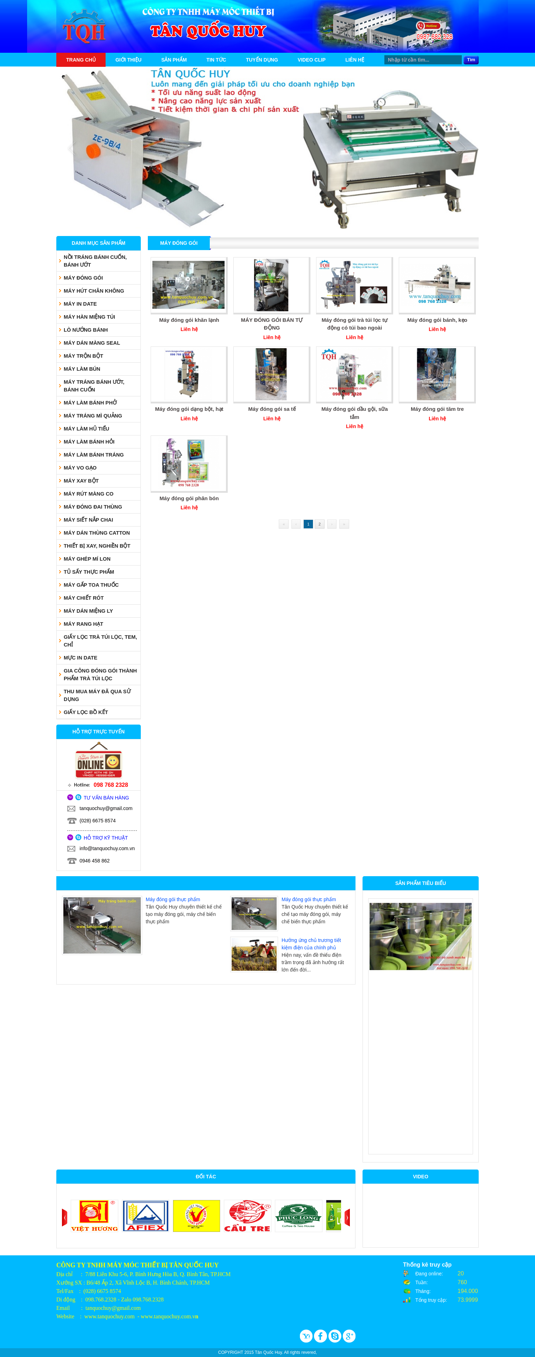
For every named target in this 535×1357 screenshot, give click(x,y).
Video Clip (312, 60)
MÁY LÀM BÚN (82, 369)
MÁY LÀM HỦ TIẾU (86, 429)
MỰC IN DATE (80, 658)
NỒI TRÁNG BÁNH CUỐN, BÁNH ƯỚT (95, 261)
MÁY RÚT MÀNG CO (88, 494)
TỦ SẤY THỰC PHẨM (89, 572)
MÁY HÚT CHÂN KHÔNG (94, 291)
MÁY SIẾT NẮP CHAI (88, 520)
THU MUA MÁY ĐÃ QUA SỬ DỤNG (97, 695)
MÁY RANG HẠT (83, 624)
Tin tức (216, 60)
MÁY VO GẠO (80, 468)
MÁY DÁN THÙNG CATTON (97, 533)
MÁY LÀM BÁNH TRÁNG (94, 455)
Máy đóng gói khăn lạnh (189, 320)
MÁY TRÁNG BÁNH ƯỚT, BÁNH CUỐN (94, 386)
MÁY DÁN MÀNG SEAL (92, 343)
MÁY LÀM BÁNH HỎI (89, 442)
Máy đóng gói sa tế (272, 409)
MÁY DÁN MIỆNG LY (88, 611)
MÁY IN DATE (80, 304)
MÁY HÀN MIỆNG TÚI (89, 317)
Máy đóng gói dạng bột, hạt (189, 409)
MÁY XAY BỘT (81, 481)
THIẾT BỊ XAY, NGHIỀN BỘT (97, 546)
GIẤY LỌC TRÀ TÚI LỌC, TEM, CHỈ (100, 641)
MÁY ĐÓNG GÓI (83, 278)
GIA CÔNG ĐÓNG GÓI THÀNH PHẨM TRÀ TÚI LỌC (100, 674)
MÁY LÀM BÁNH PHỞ (90, 403)
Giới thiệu (128, 60)
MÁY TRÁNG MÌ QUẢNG (93, 416)
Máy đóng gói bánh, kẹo (437, 320)
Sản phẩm (174, 60)
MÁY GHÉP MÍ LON (87, 559)
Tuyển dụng (262, 60)
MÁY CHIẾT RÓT (84, 598)
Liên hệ (354, 60)
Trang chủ (81, 60)
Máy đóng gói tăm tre (437, 409)
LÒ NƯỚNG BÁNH (86, 330)
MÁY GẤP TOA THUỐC (91, 585)
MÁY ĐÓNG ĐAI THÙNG (93, 507)
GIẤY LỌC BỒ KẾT (86, 712)
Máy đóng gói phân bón (189, 498)
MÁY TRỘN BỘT (83, 356)
